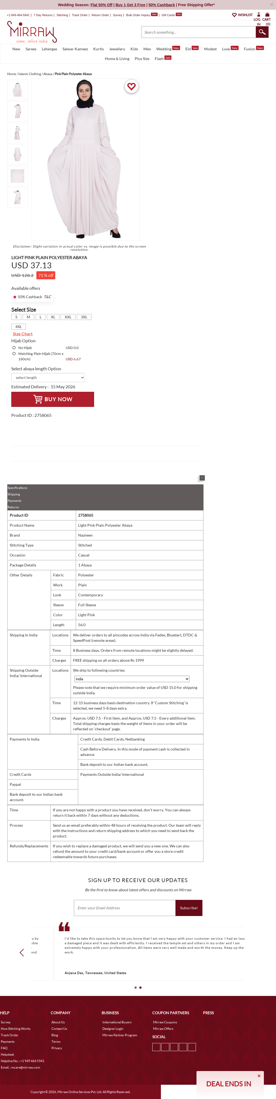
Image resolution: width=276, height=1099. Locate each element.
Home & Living (117, 58)
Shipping (14, 494)
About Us (58, 1022)
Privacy (56, 1048)
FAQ (4, 1048)
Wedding (168, 48)
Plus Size (142, 58)
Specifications (17, 488)
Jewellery (117, 49)
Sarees (31, 49)
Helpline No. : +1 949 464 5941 (22, 1061)
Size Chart (23, 334)
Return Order (100, 15)
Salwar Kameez (75, 49)
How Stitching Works (15, 1029)
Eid (192, 48)
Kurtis (98, 49)
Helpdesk (7, 1054)
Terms (55, 1042)
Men (147, 49)
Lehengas (49, 49)
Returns (13, 507)
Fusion (254, 48)
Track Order (80, 15)
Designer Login (112, 1029)
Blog (54, 1035)
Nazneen (85, 535)
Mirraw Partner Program (119, 1035)
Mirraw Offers (163, 1029)
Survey (117, 15)
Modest (210, 49)
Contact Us (59, 1029)
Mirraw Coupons (165, 1022)
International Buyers (117, 1022)
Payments (14, 501)
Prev (23, 952)
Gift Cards (171, 15)
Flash (163, 58)
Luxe (230, 48)
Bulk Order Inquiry (138, 15)
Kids (134, 49)
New (16, 49)
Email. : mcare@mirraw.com (20, 1067)
